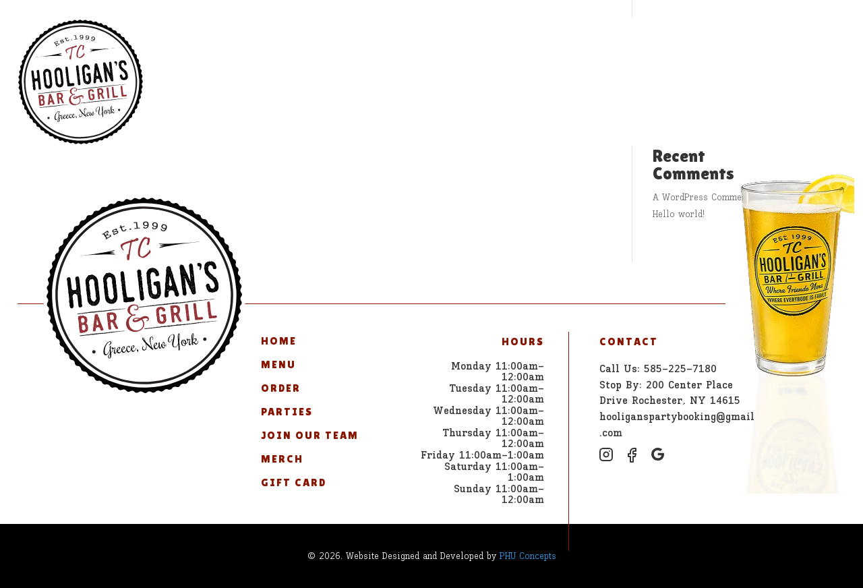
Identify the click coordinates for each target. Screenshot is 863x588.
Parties (378, 43)
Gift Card (650, 43)
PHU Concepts (528, 556)
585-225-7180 (785, 43)
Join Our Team (478, 43)
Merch (573, 43)
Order (310, 43)
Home (195, 43)
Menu (250, 43)
